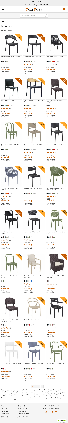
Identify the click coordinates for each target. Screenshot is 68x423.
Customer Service (23, 406)
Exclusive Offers (22, 408)
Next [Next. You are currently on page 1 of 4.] (42, 386)
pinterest (49, 411)
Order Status (28, 5)
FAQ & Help (4, 411)
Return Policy (22, 411)
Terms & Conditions (23, 413)
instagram (52, 411)
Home (21, 5)
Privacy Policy (5, 413)
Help (35, 5)
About (2, 406)
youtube (55, 411)
